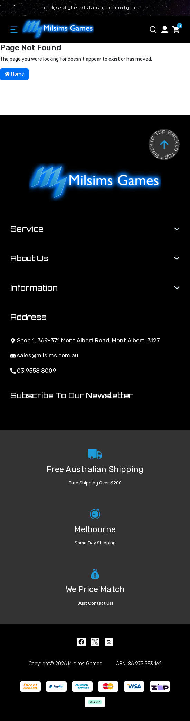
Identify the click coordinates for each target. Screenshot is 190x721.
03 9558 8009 (33, 370)
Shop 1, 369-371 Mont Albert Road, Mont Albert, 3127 (85, 340)
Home (14, 74)
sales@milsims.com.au (44, 355)
